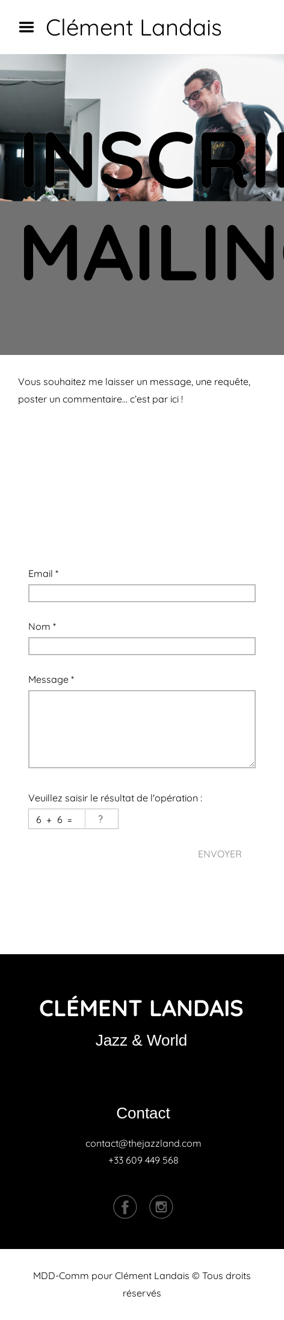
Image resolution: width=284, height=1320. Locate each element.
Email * (43, 573)
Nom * (42, 626)
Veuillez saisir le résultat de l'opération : (115, 798)
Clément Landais (134, 27)
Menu (30, 27)
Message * (51, 679)
